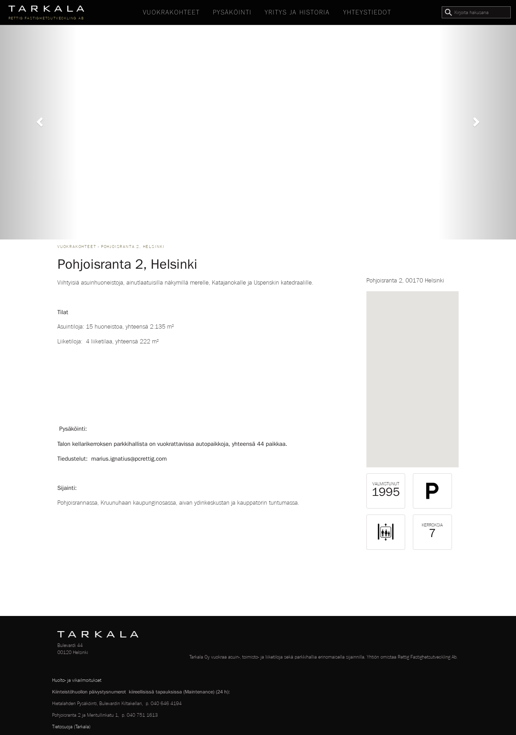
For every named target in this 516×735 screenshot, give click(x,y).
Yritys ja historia (297, 12)
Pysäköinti (232, 12)
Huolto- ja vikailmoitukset (76, 680)
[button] (38, 119)
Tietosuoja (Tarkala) (71, 726)
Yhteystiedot (367, 12)
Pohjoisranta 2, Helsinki (133, 246)
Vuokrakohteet (171, 12)
